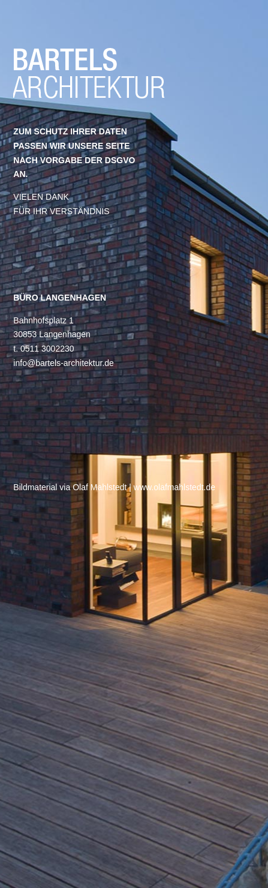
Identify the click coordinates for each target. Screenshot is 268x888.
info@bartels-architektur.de (63, 363)
